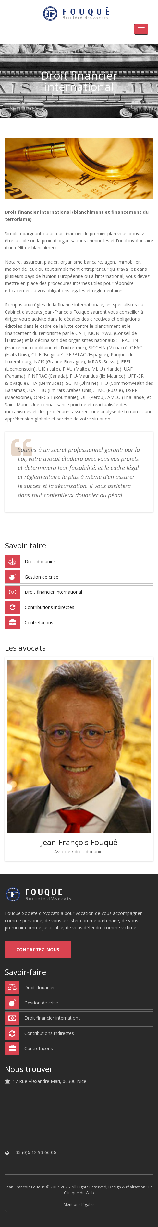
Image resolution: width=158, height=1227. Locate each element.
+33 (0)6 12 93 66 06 (34, 1152)
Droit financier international (43, 592)
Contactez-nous (37, 949)
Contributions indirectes (39, 607)
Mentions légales (79, 1204)
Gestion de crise (31, 576)
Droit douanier (30, 561)
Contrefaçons (29, 622)
